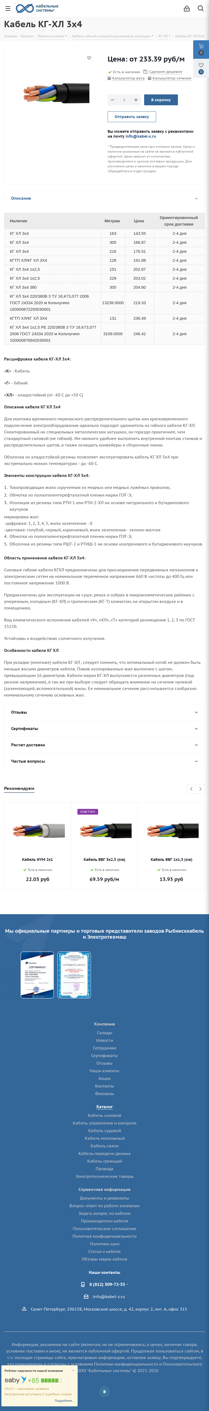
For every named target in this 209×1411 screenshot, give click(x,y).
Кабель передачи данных (104, 1153)
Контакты (104, 1086)
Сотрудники (104, 1047)
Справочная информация (104, 1189)
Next (200, 789)
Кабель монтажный (105, 1138)
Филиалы (104, 1093)
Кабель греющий (104, 1161)
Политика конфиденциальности (104, 1236)
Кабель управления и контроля (105, 1123)
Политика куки (104, 1243)
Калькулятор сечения (172, 78)
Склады (104, 1032)
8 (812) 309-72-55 (107, 1284)
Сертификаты (104, 1055)
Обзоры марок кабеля (104, 1259)
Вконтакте (104, 1391)
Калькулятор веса (128, 78)
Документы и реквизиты (104, 1198)
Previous (191, 789)
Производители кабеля (104, 1221)
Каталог (104, 1106)
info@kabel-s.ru (141, 136)
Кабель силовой (104, 1115)
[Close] (73, 1371)
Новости (104, 1040)
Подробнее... (65, 1401)
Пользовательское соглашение (104, 1228)
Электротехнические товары (104, 1176)
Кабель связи (105, 1145)
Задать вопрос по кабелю (104, 1213)
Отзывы (104, 1063)
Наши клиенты (104, 1070)
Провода (104, 1168)
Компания (104, 1024)
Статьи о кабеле (104, 1251)
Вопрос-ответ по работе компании (104, 1205)
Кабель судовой (104, 1130)
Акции (104, 1078)
